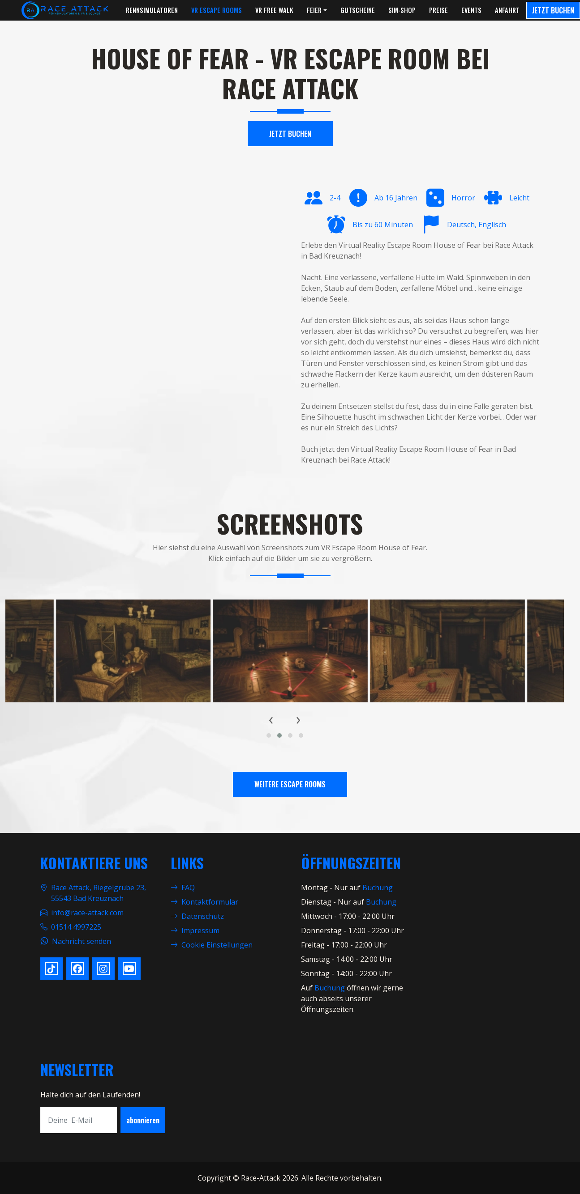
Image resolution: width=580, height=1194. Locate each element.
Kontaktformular (204, 902)
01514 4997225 (76, 927)
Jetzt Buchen (553, 10)
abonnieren (142, 1120)
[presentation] (271, 719)
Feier (314, 10)
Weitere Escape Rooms (290, 784)
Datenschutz (197, 916)
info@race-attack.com (87, 913)
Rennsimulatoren (152, 10)
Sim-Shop (402, 10)
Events (471, 10)
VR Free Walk (274, 10)
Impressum (195, 930)
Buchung (377, 887)
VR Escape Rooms (216, 10)
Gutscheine (357, 10)
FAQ (183, 887)
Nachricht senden (81, 941)
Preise (438, 10)
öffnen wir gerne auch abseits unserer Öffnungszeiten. (352, 998)
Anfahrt (507, 10)
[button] (268, 735)
